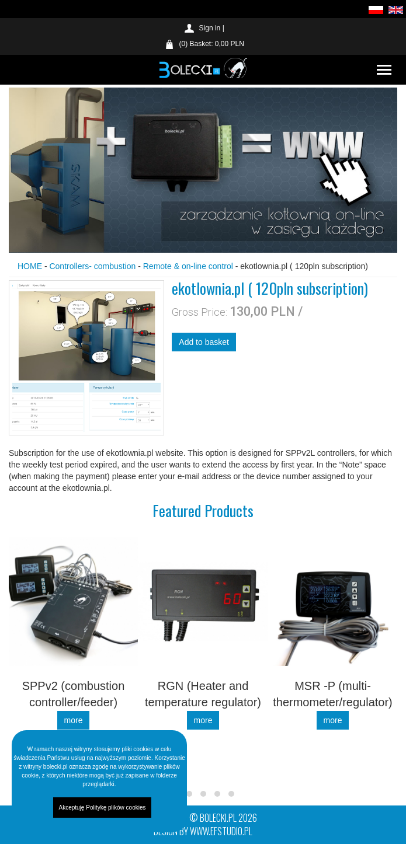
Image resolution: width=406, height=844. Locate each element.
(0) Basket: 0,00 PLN (211, 44)
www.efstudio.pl (221, 831)
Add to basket (204, 342)
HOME (30, 266)
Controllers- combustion (93, 266)
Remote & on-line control (188, 266)
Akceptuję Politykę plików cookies (102, 807)
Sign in (210, 28)
